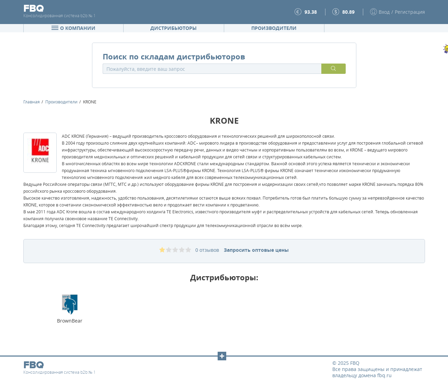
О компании (73, 28)
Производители (274, 28)
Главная (31, 101)
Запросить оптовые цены (256, 250)
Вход (384, 12)
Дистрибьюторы (173, 28)
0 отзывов (207, 250)
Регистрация (410, 12)
